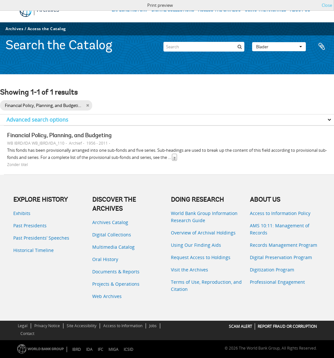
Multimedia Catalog (113, 247)
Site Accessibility (81, 325)
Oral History (105, 259)
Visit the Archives (189, 270)
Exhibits (21, 213)
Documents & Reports (115, 271)
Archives (14, 28)
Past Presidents (30, 225)
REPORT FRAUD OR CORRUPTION (287, 326)
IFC (100, 349)
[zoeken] (239, 47)
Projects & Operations (115, 284)
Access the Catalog (47, 28)
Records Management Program (283, 245)
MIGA (113, 349)
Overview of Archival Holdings (203, 233)
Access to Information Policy (280, 213)
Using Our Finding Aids (196, 245)
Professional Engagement (277, 282)
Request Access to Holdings (200, 257)
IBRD (76, 349)
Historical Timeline (33, 250)
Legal (23, 325)
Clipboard (322, 47)
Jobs (153, 325)
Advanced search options (37, 119)
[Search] (203, 47)
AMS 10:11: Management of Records (279, 229)
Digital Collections (111, 235)
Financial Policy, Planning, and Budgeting (59, 136)
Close (327, 5)
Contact (27, 333)
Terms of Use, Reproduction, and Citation (206, 285)
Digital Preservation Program (281, 257)
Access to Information (122, 325)
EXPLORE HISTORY (130, 10)
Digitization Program (272, 270)
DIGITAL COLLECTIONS (172, 10)
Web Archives (107, 296)
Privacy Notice (47, 325)
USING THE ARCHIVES (265, 10)
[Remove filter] (87, 105)
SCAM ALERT (240, 326)
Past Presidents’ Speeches (41, 238)
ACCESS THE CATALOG (219, 10)
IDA (89, 349)
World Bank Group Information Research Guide (204, 216)
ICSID (128, 349)
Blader (279, 47)
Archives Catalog (110, 222)
